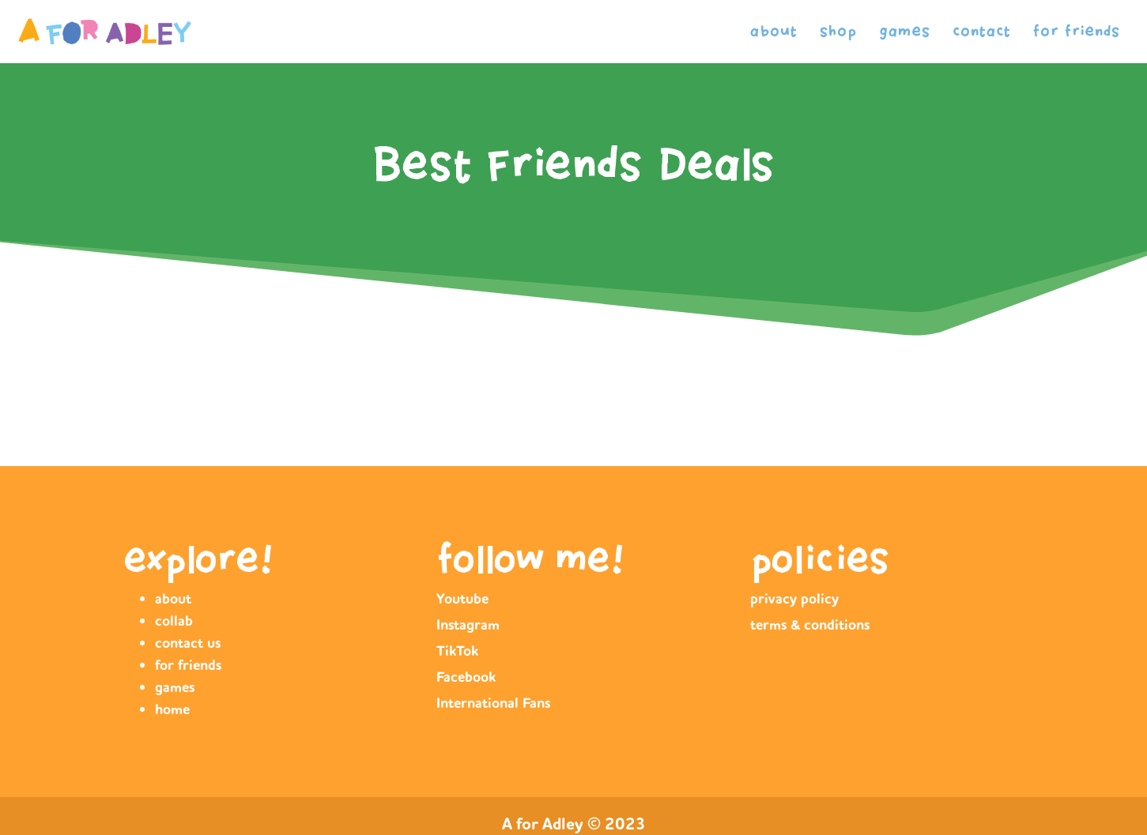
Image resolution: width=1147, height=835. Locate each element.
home (172, 709)
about (774, 31)
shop (838, 31)
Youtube (462, 598)
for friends (1076, 31)
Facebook (466, 677)
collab (174, 620)
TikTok (457, 650)
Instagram (468, 624)
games (904, 31)
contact (982, 31)
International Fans (493, 703)
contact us (188, 643)
